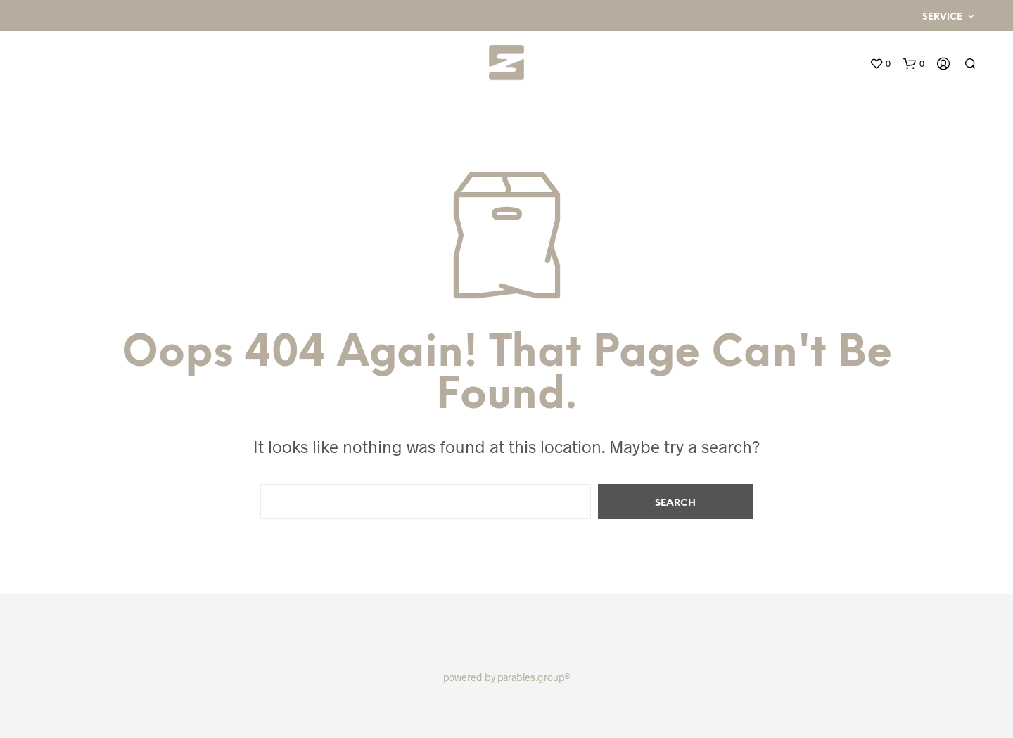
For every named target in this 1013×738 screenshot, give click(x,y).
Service (942, 17)
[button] (880, 64)
